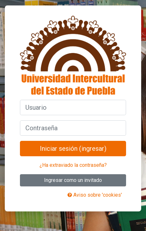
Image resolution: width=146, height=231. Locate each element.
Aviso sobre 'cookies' (95, 195)
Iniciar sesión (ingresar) (73, 148)
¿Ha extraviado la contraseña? (73, 165)
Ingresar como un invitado (73, 180)
